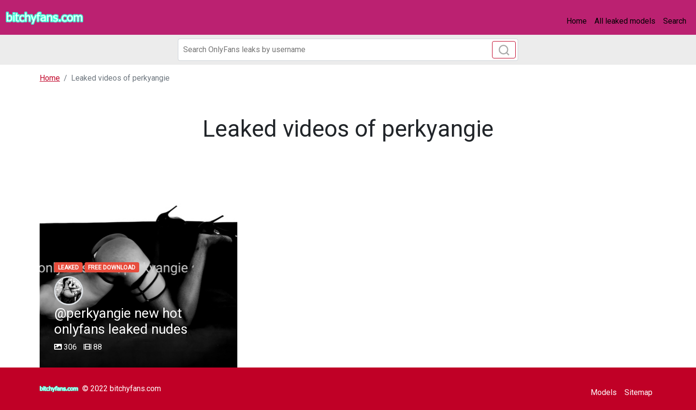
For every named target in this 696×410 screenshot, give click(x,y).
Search (674, 21)
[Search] (348, 50)
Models (604, 392)
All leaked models (624, 21)
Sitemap (638, 392)
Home (576, 21)
